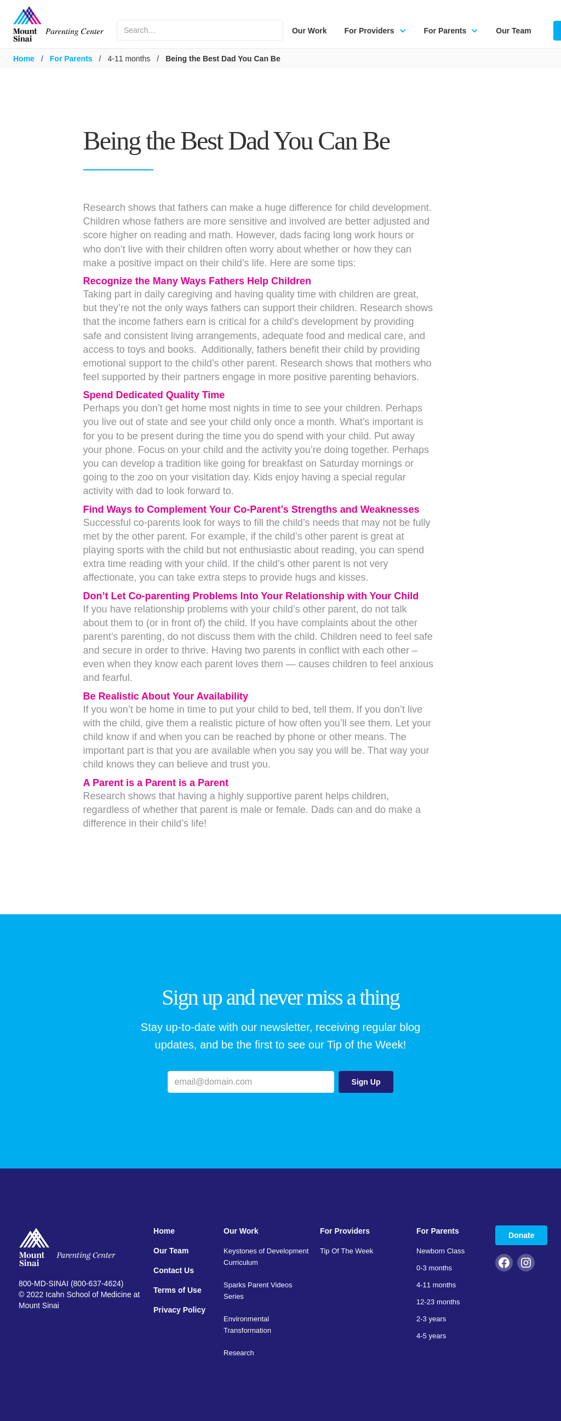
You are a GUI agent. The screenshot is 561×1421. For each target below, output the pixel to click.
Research (239, 1353)
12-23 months (438, 1302)
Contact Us (173, 1270)
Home (24, 58)
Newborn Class (440, 1251)
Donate (521, 1235)
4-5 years (431, 1336)
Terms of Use (177, 1290)
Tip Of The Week (346, 1251)
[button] (375, 31)
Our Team (513, 30)
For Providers (345, 1231)
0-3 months (434, 1268)
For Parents (71, 58)
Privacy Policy (179, 1309)
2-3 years (431, 1319)
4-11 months (436, 1285)
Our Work (309, 30)
